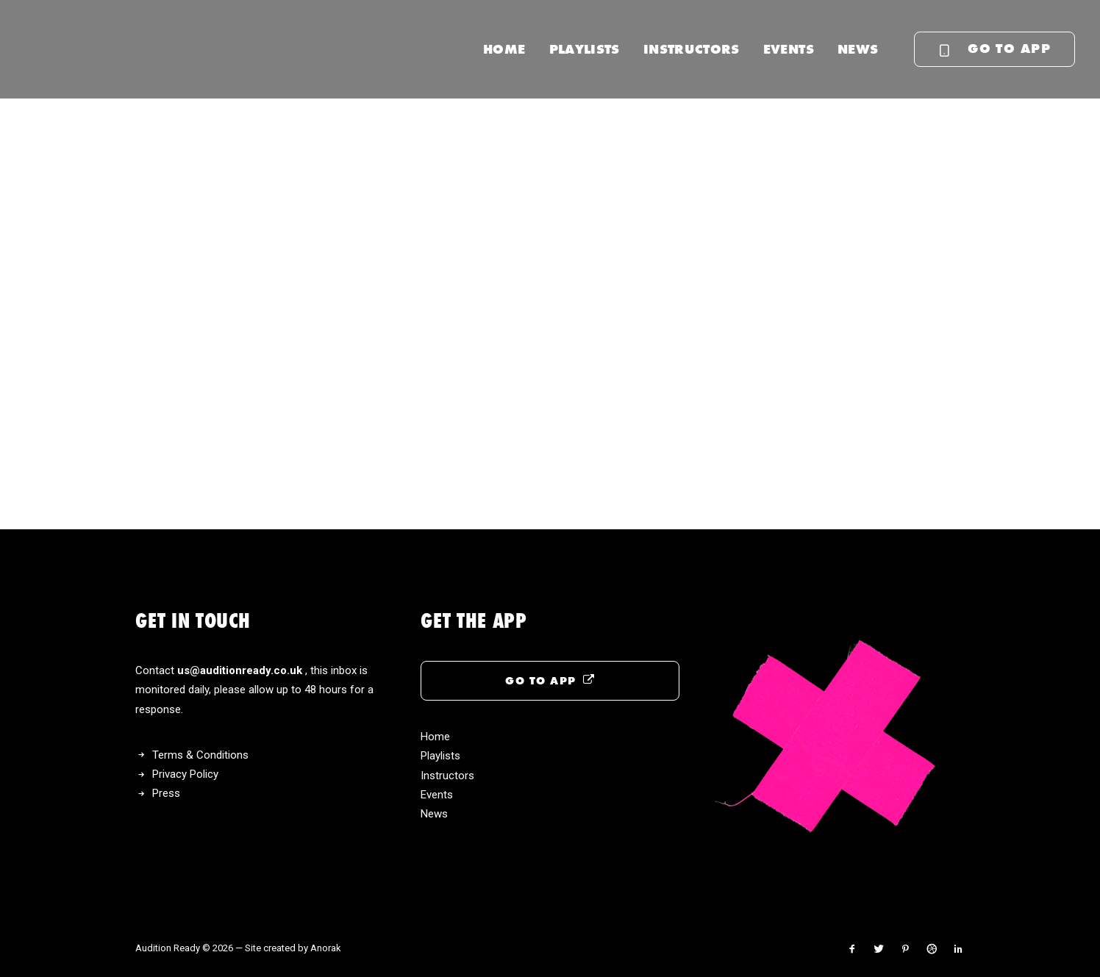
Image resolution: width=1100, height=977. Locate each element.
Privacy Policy (185, 774)
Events (788, 48)
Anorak (325, 947)
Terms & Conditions (200, 755)
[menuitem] (504, 49)
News (858, 48)
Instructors (691, 48)
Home (504, 48)
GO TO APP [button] (550, 680)
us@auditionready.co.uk (241, 670)
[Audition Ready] (115, 49)
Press (166, 793)
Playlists (584, 48)
